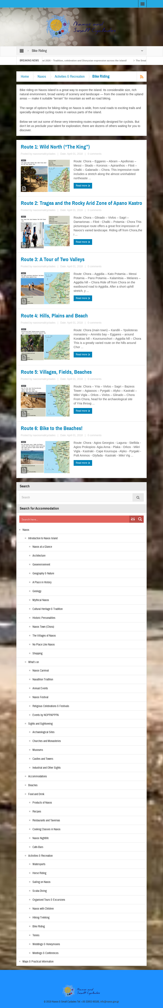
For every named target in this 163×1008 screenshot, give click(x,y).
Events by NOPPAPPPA (45, 715)
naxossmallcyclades (44, 153)
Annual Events (40, 688)
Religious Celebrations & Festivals (50, 706)
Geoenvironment (41, 565)
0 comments (94, 153)
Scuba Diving (39, 891)
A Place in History (42, 582)
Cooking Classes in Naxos (46, 829)
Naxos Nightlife (40, 838)
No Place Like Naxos (43, 645)
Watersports (38, 864)
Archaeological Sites (43, 732)
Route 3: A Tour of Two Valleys (52, 259)
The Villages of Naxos (44, 636)
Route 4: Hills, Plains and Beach (54, 316)
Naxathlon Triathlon (42, 679)
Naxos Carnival (40, 671)
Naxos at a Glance (42, 547)
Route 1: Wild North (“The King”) (55, 147)
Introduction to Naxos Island (43, 538)
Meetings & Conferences (45, 953)
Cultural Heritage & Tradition (47, 609)
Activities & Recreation (70, 76)
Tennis (35, 935)
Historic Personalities (43, 618)
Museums (37, 750)
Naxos (42, 76)
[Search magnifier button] (140, 519)
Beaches (33, 785)
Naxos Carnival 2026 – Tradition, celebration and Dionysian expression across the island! (83, 60)
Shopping (37, 653)
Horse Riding (39, 873)
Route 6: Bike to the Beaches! (52, 428)
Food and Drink (36, 794)
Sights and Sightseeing (40, 724)
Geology (36, 591)
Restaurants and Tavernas (46, 820)
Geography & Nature (43, 573)
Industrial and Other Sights (46, 768)
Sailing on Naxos (41, 882)
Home (25, 76)
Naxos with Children (43, 909)
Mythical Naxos (40, 600)
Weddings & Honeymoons (46, 944)
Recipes (36, 812)
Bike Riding (38, 926)
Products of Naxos (42, 803)
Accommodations (37, 776)
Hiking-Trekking (40, 918)
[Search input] (74, 519)
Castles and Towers (42, 759)
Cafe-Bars (37, 847)
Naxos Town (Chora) (43, 627)
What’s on (33, 662)
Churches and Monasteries (46, 741)
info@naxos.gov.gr (109, 1001)
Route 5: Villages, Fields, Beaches (56, 372)
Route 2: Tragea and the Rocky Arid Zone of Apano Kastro (81, 203)
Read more (83, 186)
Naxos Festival (40, 697)
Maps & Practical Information (37, 962)
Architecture (38, 556)
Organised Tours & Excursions (48, 900)
